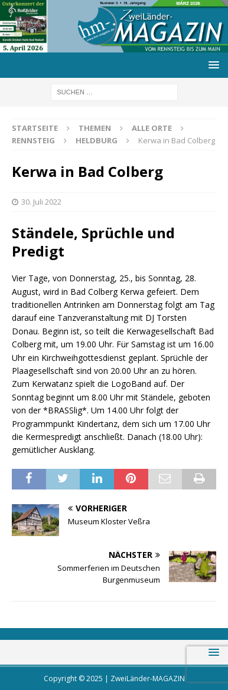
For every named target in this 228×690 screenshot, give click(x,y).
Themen (95, 128)
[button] (211, 64)
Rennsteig (33, 140)
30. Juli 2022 (41, 201)
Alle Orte (152, 128)
